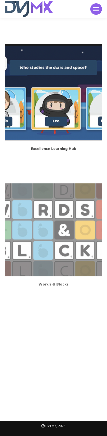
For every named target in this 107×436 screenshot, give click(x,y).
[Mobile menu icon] (96, 9)
